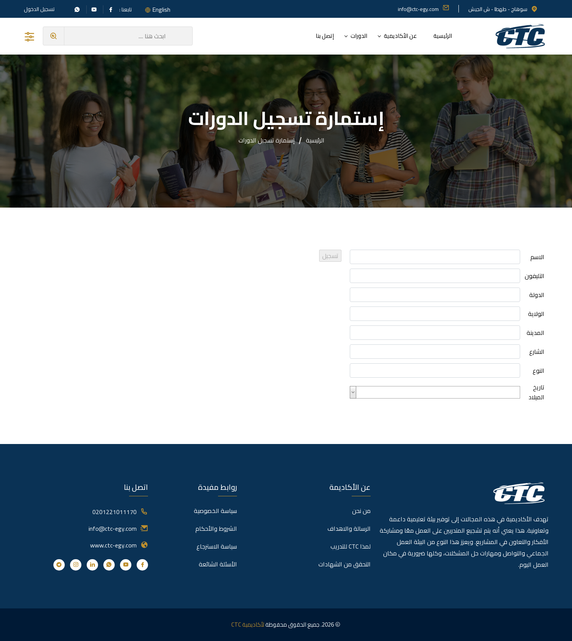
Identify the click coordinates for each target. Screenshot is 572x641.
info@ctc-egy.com (423, 9)
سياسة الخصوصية (215, 511)
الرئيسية (442, 35)
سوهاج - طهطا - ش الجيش (503, 9)
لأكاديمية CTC (247, 624)
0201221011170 (114, 511)
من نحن (361, 511)
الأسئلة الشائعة (218, 564)
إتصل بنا (325, 35)
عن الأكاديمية (400, 35)
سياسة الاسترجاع (216, 546)
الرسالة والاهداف (349, 528)
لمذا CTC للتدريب (350, 546)
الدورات (359, 35)
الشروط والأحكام (216, 528)
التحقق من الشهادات (344, 564)
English (161, 9)
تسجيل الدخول (39, 9)
